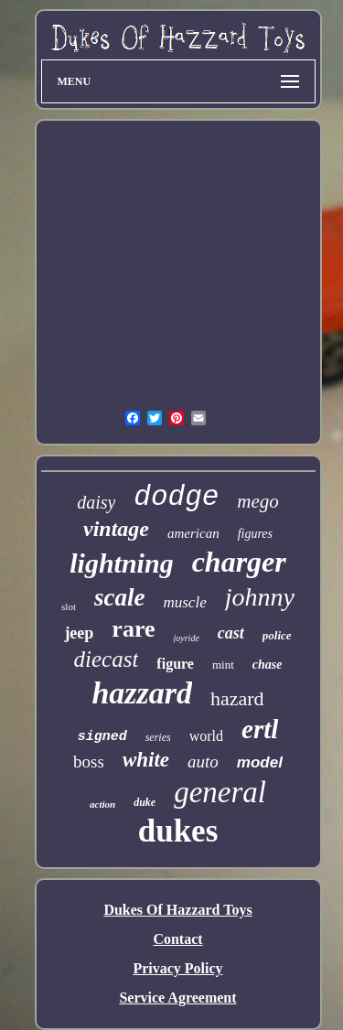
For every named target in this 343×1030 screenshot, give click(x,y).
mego (258, 501)
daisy (96, 502)
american (193, 533)
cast (231, 633)
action (102, 804)
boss (88, 761)
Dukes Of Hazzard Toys (177, 909)
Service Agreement (177, 997)
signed (102, 737)
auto (203, 761)
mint (223, 664)
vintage (116, 529)
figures (255, 534)
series (158, 737)
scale (119, 597)
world (206, 736)
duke (144, 802)
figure (175, 663)
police (277, 635)
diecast (106, 659)
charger (239, 561)
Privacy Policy (177, 968)
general (220, 792)
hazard (237, 698)
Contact (177, 939)
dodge (176, 497)
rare (133, 629)
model (260, 762)
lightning (121, 563)
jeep (78, 633)
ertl (259, 729)
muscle (184, 602)
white (146, 759)
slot (68, 606)
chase (267, 664)
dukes (178, 831)
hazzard (141, 693)
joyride (186, 638)
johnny (260, 597)
